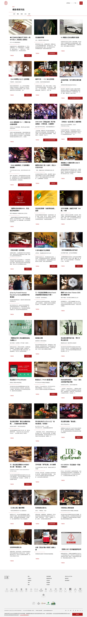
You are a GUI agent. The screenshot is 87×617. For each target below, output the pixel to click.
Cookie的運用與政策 (24, 615)
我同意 (77, 614)
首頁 (13, 6)
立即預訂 (69, 3)
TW (75, 3)
